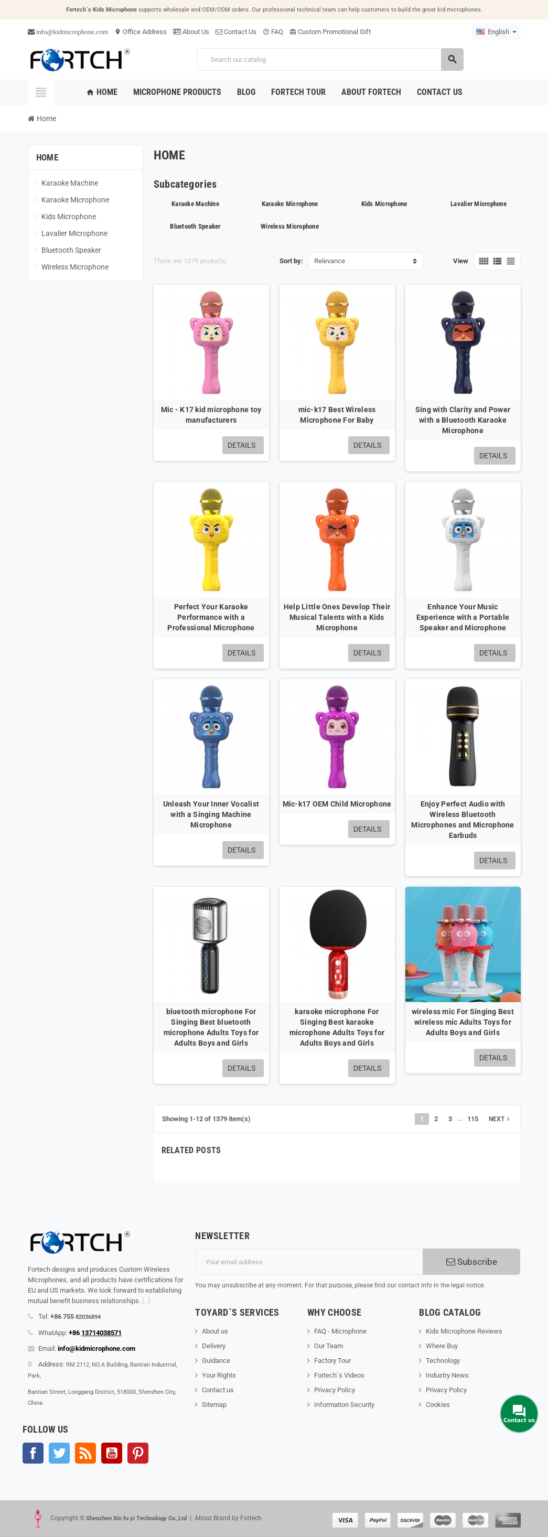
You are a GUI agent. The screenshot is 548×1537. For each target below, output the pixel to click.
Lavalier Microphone (478, 204)
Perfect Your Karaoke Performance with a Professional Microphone (210, 617)
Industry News (447, 1375)
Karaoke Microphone (290, 204)
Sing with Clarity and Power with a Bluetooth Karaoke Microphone (463, 420)
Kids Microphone (384, 204)
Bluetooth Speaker (195, 226)
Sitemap (214, 1405)
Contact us (218, 1390)
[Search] (330, 59)
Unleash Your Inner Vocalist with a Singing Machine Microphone (211, 814)
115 (472, 1119)
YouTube (111, 1453)
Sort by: (291, 261)
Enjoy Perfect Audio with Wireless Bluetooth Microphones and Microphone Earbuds (462, 820)
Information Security (344, 1405)
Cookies (438, 1405)
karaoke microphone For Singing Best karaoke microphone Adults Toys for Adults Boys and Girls (336, 1027)
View (460, 261)
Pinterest (137, 1453)
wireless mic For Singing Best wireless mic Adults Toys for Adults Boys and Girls (463, 1022)
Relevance (329, 261)
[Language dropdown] (496, 32)
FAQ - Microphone (340, 1331)
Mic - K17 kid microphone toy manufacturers (211, 414)
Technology (443, 1360)
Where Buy (442, 1346)
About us (215, 1331)
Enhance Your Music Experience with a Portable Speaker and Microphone (462, 617)
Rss (85, 1453)
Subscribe (471, 1261)
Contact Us (236, 32)
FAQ (273, 32)
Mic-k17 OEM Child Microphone (337, 804)
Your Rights (219, 1375)
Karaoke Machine (195, 204)
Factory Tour (332, 1360)
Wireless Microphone (290, 226)
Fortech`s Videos (339, 1375)
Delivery (213, 1346)
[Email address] (309, 1262)
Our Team (328, 1346)
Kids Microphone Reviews (464, 1331)
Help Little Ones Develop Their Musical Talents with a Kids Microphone (337, 617)
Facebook (33, 1453)
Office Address (140, 32)
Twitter (59, 1453)
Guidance (216, 1360)
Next (500, 1119)
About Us (191, 32)
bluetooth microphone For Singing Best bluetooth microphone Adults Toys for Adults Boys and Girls (211, 1027)
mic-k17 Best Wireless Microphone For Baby (337, 414)
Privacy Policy (334, 1390)
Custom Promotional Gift (330, 32)
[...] (146, 1301)
